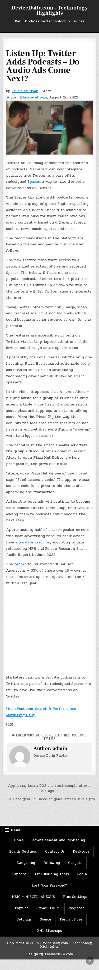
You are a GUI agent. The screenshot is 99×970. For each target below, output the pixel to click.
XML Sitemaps (49, 930)
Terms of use (70, 919)
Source (45, 919)
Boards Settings (23, 851)
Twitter (49, 738)
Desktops (81, 851)
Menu (15, 830)
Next (67, 735)
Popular (21, 908)
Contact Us (55, 851)
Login (82, 874)
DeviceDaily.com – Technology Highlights (49, 10)
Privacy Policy (48, 908)
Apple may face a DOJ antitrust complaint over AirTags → (49, 788)
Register (76, 908)
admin (60, 748)
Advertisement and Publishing (58, 840)
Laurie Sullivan (25, 91)
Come (48, 735)
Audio (39, 735)
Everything (26, 862)
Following (51, 862)
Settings (24, 919)
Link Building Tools (52, 874)
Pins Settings (75, 896)
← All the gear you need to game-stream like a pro (49, 799)
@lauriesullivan (33, 97)
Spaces (33, 181)
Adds (30, 735)
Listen (58, 735)
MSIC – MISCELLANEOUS (33, 896)
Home (19, 840)
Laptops (19, 874)
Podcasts (79, 735)
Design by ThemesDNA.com (49, 954)
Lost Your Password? (49, 885)
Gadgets (75, 862)
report (20, 564)
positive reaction (34, 542)
